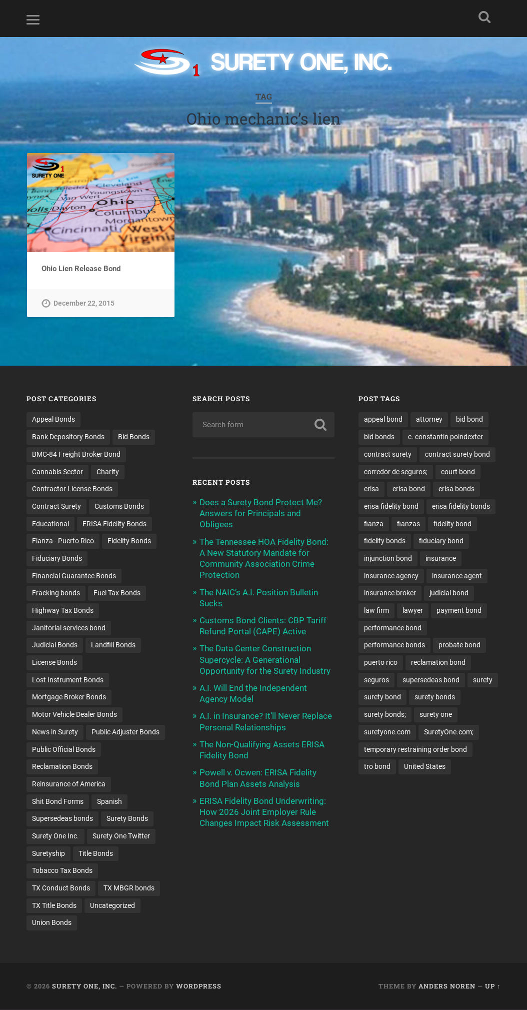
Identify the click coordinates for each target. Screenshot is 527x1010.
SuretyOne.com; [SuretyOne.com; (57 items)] (449, 732)
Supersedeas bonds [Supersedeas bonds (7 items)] (62, 819)
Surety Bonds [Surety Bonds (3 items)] (127, 819)
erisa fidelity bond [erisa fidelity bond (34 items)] (391, 507)
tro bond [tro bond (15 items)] (377, 767)
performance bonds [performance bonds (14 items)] (394, 645)
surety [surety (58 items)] (482, 680)
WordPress (199, 986)
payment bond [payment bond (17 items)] (459, 611)
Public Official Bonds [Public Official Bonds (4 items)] (64, 750)
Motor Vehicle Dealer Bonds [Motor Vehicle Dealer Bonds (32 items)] (74, 715)
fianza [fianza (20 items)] (374, 524)
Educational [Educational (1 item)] (50, 524)
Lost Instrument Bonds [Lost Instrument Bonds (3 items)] (68, 680)
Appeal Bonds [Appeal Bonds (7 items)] (53, 420)
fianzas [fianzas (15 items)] (408, 524)
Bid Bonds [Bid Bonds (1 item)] (134, 437)
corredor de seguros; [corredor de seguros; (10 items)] (396, 472)
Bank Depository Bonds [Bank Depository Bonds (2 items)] (68, 437)
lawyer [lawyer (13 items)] (412, 611)
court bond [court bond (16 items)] (458, 472)
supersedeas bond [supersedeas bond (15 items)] (431, 680)
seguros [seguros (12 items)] (376, 680)
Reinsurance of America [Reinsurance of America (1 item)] (69, 784)
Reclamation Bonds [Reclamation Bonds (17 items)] (62, 767)
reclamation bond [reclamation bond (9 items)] (438, 663)
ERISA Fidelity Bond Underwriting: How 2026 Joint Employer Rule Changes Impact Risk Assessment (264, 812)
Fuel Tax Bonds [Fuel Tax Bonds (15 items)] (117, 593)
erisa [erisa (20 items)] (371, 489)
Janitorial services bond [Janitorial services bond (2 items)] (69, 628)
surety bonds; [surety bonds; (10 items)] (385, 715)
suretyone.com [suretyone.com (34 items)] (387, 732)
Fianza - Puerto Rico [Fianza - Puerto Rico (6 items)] (63, 541)
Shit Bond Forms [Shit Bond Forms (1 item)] (58, 802)
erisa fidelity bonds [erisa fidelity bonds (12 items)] (461, 507)
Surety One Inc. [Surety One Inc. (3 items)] (55, 836)
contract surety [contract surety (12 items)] (388, 455)
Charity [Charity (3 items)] (107, 472)
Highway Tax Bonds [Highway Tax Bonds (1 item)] (63, 611)
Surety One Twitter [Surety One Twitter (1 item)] (121, 836)
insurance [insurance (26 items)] (441, 559)
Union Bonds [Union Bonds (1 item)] (52, 923)
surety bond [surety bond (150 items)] (382, 697)
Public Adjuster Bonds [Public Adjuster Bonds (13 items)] (126, 732)
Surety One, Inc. (84, 986)
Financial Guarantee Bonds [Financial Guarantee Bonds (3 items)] (74, 576)
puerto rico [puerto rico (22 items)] (381, 663)
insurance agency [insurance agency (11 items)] (391, 576)
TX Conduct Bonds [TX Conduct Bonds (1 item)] (61, 888)
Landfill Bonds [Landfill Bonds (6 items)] (113, 645)
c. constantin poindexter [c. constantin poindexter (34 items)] (445, 437)
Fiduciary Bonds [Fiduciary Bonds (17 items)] (57, 559)
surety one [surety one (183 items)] (436, 715)
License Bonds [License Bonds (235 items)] (54, 663)
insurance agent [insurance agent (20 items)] (457, 576)
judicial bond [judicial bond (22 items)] (449, 593)
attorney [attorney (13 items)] (429, 420)
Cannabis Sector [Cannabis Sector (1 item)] (57, 472)
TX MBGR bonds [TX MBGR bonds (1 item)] (129, 888)
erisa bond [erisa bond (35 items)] (408, 489)
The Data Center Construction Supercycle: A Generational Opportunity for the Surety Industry (265, 660)
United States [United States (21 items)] (425, 767)
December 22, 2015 (84, 303)
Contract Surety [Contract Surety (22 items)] (56, 507)
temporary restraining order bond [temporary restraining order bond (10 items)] (415, 750)
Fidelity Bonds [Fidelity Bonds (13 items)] (129, 541)
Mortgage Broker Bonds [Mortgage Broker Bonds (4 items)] (69, 697)
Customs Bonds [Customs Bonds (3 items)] (119, 507)
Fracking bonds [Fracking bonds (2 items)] (56, 593)
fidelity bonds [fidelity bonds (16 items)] (385, 541)
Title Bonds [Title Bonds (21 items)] (95, 854)
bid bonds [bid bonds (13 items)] (379, 437)
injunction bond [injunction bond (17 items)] (388, 559)
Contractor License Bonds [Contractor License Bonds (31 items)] (72, 489)
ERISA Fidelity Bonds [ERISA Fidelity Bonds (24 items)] (114, 524)
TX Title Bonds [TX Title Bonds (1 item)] (54, 906)
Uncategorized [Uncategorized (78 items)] (112, 906)
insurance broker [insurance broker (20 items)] (390, 593)
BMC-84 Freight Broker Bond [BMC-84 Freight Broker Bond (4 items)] (76, 455)
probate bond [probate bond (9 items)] (459, 645)
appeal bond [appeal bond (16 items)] (383, 420)
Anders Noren (447, 986)
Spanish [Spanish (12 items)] (109, 802)
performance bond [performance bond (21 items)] (393, 628)
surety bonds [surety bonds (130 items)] (434, 697)
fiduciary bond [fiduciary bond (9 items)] (441, 541)
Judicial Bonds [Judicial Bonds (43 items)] (55, 645)
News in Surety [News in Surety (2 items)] (55, 732)
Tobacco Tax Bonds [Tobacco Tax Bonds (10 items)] (62, 871)
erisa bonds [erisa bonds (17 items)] (456, 489)
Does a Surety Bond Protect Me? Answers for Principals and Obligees (261, 514)
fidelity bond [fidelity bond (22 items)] (453, 524)
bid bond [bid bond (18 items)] (469, 420)
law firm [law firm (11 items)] (376, 611)
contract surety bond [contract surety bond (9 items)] (457, 455)
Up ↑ (492, 986)
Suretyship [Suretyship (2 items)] (48, 854)
